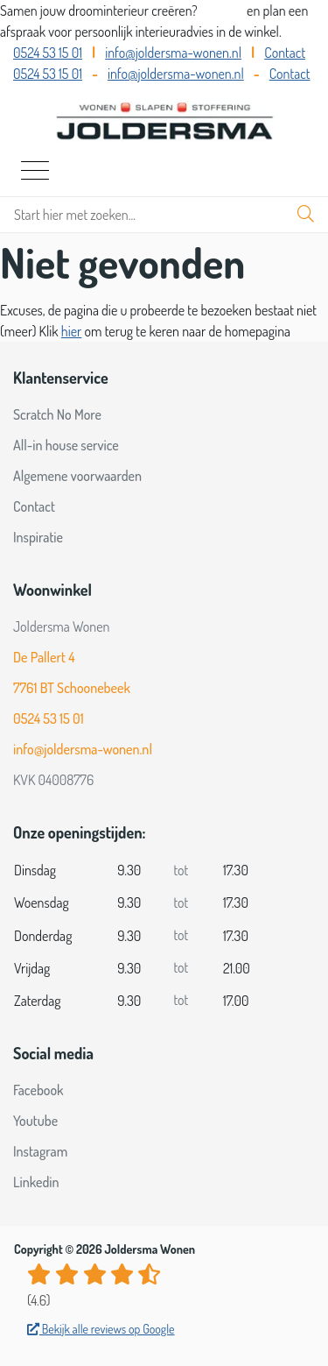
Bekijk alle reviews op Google (101, 1328)
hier (71, 331)
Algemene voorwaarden (77, 476)
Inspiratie (38, 537)
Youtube (35, 1120)
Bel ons (223, 10)
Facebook (38, 1090)
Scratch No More (57, 414)
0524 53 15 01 (47, 52)
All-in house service (66, 445)
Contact (284, 52)
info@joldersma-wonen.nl (173, 52)
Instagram (40, 1151)
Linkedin (36, 1182)
